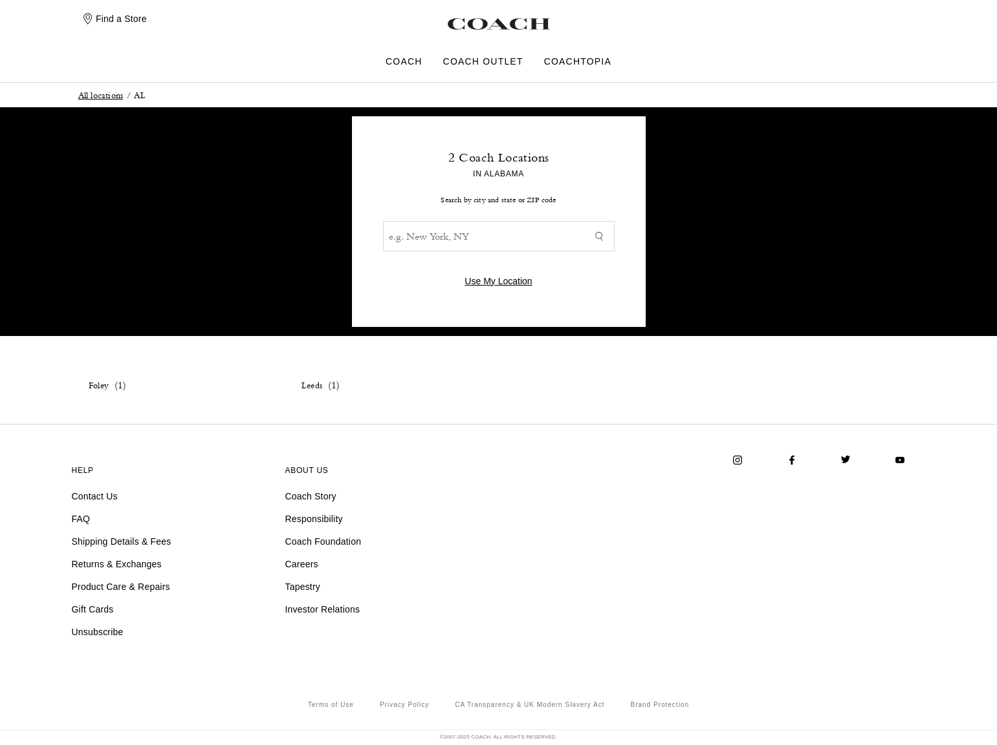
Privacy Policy (404, 704)
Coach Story (310, 496)
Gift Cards (93, 609)
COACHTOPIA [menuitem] (577, 62)
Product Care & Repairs (121, 587)
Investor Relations (322, 609)
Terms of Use (331, 704)
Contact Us (95, 496)
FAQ (81, 519)
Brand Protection (659, 704)
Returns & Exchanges (117, 564)
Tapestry (303, 587)
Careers (301, 564)
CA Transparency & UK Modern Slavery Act (529, 704)
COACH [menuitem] (404, 62)
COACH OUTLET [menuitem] (483, 62)
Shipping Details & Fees (121, 541)
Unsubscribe (98, 632)
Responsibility (314, 519)
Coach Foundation (323, 541)
